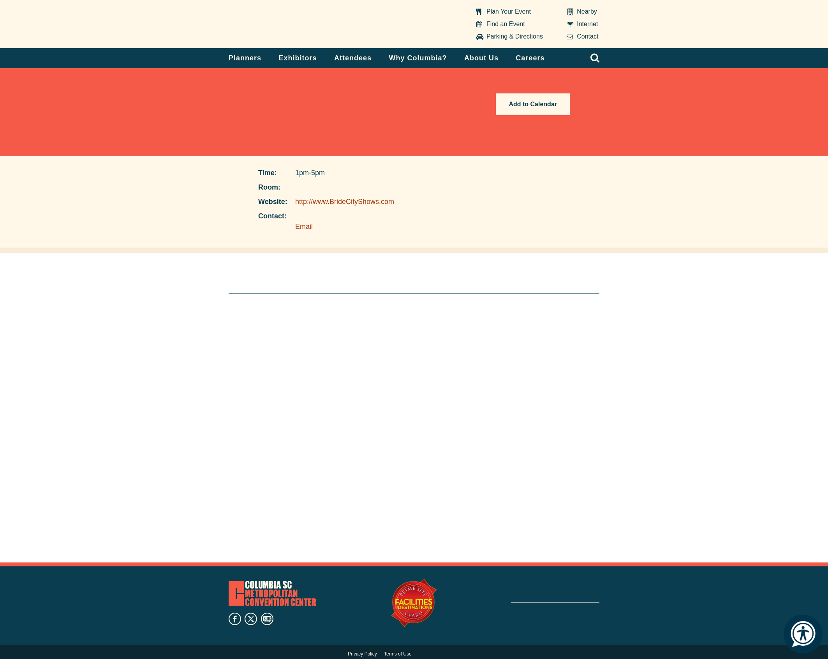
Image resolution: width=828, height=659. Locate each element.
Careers (530, 58)
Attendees (353, 58)
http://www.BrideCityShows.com (344, 202)
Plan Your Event (508, 11)
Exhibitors (298, 58)
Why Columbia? (418, 58)
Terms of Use (398, 654)
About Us (481, 58)
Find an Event (505, 24)
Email (304, 226)
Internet (587, 24)
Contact (587, 36)
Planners (245, 58)
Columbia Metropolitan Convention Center (277, 24)
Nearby (587, 11)
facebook (235, 619)
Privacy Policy (362, 654)
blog (267, 619)
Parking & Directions (514, 36)
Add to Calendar (533, 104)
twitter (251, 619)
